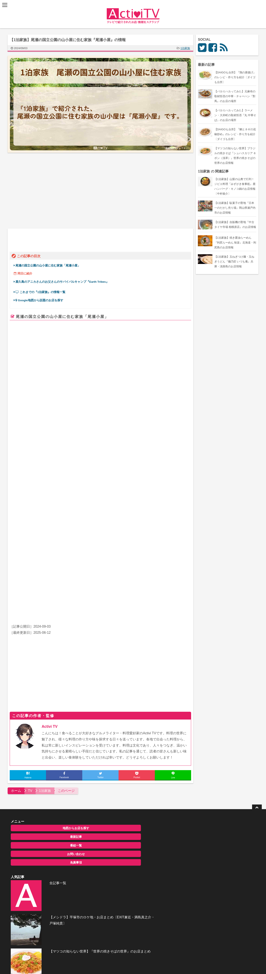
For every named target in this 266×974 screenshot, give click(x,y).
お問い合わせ (45, 816)
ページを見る (173, 535)
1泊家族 (186, 48)
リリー (106, 576)
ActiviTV (123, 908)
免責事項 (45, 825)
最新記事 (45, 799)
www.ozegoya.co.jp (84, 530)
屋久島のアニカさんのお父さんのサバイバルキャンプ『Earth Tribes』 (63, 275)
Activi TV (50, 689)
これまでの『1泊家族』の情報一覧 (41, 285)
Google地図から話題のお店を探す (40, 293)
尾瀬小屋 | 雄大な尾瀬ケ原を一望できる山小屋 (112, 506)
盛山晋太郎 (79, 576)
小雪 (129, 576)
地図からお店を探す (45, 790)
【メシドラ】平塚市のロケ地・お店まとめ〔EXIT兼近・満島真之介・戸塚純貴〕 (143, 815)
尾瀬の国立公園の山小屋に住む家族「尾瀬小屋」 (48, 259)
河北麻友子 (62, 576)
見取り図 (93, 576)
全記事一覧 (124, 790)
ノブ (28, 576)
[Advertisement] (55, 190)
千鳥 (36, 576)
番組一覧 (45, 808)
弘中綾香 (47, 576)
